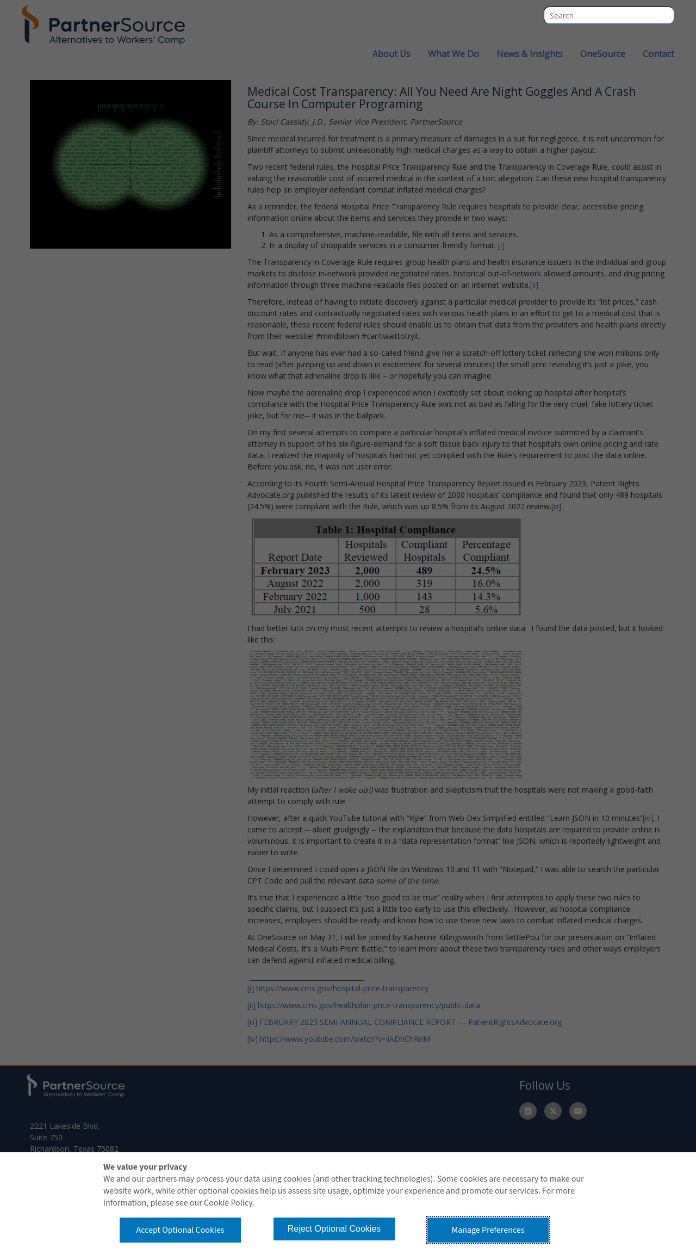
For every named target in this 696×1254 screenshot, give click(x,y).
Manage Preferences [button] (488, 1230)
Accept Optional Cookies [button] (180, 1230)
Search (665, 15)
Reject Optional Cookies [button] (334, 1228)
